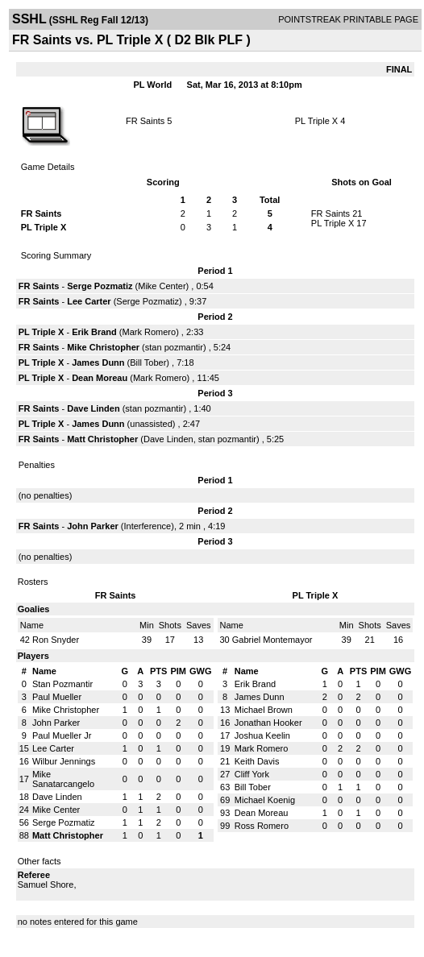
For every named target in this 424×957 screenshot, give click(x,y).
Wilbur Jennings (63, 761)
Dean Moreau (99, 378)
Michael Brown (264, 710)
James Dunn (98, 362)
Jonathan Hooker (268, 722)
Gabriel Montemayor (272, 639)
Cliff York (252, 774)
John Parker (92, 526)
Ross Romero (262, 826)
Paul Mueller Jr (61, 735)
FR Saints (145, 121)
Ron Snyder (55, 639)
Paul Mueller (56, 697)
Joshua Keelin (262, 735)
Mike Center (161, 286)
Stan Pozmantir (62, 684)
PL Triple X (316, 121)
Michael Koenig (265, 800)
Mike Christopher (103, 347)
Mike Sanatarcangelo (63, 779)
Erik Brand (94, 332)
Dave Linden (93, 408)
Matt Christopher (102, 439)
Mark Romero (150, 332)
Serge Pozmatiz (99, 286)
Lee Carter (88, 301)
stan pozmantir (174, 347)
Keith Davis (257, 761)
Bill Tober (148, 362)
